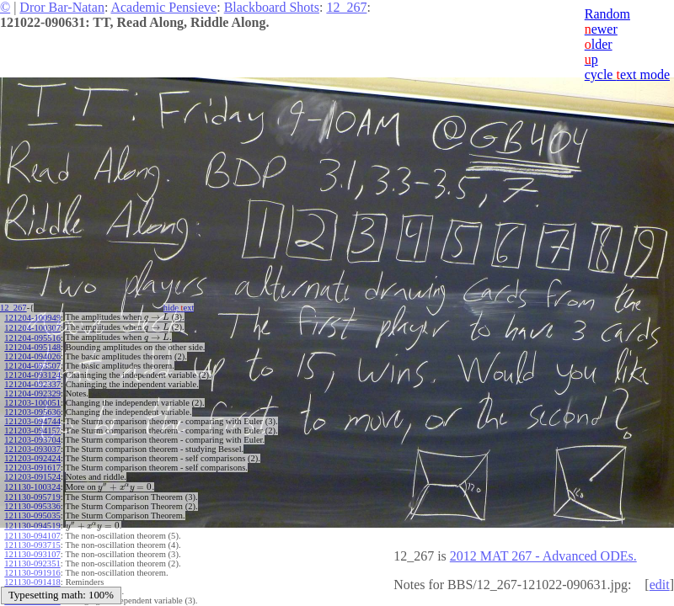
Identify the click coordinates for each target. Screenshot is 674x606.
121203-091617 (32, 467)
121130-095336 (32, 506)
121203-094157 (32, 430)
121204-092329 (32, 393)
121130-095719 (32, 497)
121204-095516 (32, 338)
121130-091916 (32, 572)
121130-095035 (32, 515)
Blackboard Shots (271, 7)
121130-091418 (32, 582)
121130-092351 (32, 563)
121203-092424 (32, 458)
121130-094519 (32, 525)
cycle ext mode (627, 74)
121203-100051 (32, 402)
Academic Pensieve (163, 7)
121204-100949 (32, 317)
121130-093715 (32, 545)
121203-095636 (32, 412)
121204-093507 (32, 365)
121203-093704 (32, 439)
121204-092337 (32, 384)
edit (660, 584)
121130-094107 (32, 535)
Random (607, 14)
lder (598, 44)
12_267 (346, 7)
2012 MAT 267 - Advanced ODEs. (543, 556)
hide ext (179, 307)
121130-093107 (32, 554)
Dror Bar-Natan (61, 7)
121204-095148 (32, 347)
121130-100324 (32, 487)
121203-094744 (32, 421)
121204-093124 (32, 375)
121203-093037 (32, 449)
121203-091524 (32, 476)
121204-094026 (32, 356)
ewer (601, 29)
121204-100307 (32, 327)
